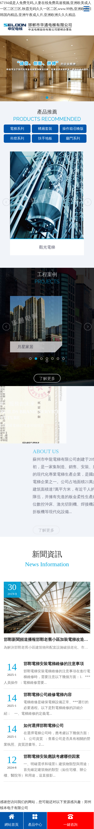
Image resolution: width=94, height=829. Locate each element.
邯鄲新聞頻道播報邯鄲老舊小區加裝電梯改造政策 (48, 639)
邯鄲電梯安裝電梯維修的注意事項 (54, 664)
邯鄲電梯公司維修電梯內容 (48, 694)
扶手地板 (45, 138)
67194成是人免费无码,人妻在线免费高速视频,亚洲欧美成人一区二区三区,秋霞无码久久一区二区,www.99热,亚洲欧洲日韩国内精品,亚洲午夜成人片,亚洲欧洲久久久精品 (45, 9)
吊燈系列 (17, 138)
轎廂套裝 (45, 129)
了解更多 (47, 384)
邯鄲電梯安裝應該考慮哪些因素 (52, 756)
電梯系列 (17, 129)
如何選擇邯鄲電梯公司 (44, 725)
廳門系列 (73, 138)
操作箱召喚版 (72, 129)
